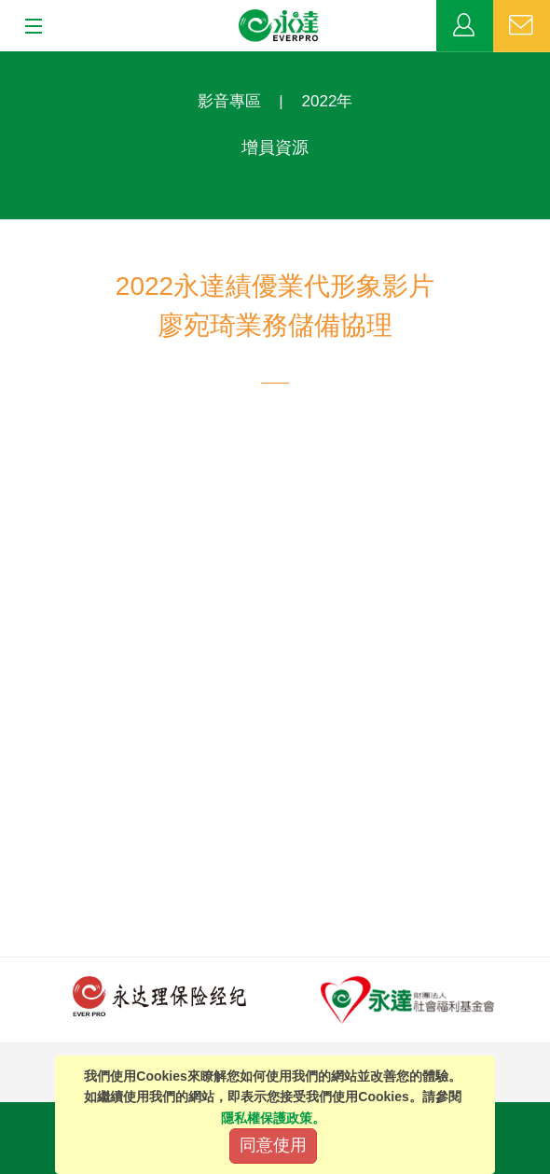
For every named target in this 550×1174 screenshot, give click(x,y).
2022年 (327, 101)
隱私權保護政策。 (273, 1118)
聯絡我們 (521, 26)
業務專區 (464, 26)
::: (6, 61)
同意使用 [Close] (273, 1145)
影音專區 (229, 101)
